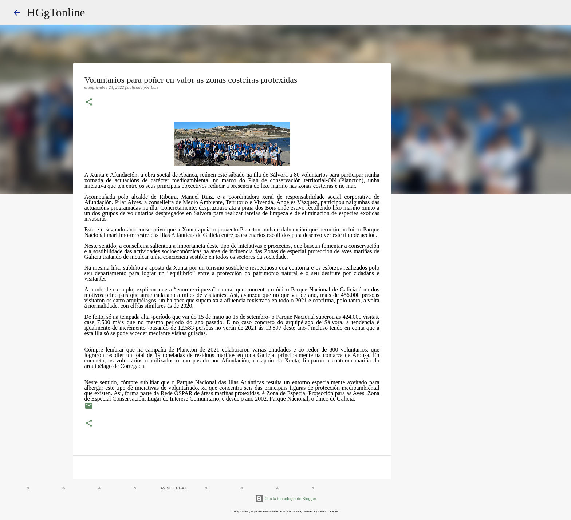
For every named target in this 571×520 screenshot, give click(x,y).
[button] (88, 103)
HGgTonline (56, 12)
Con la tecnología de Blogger (285, 498)
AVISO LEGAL (173, 488)
